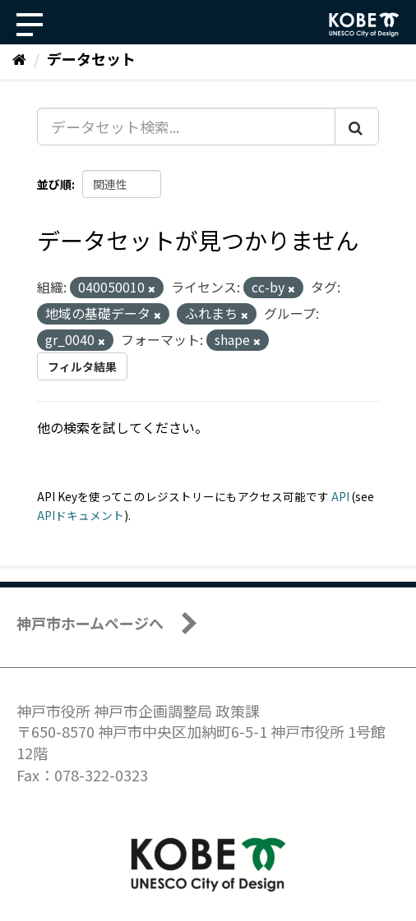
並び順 (54, 184)
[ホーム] (19, 58)
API (340, 496)
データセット (91, 58)
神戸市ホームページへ (90, 622)
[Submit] (357, 126)
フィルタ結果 (82, 366)
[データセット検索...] (186, 126)
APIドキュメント (80, 515)
